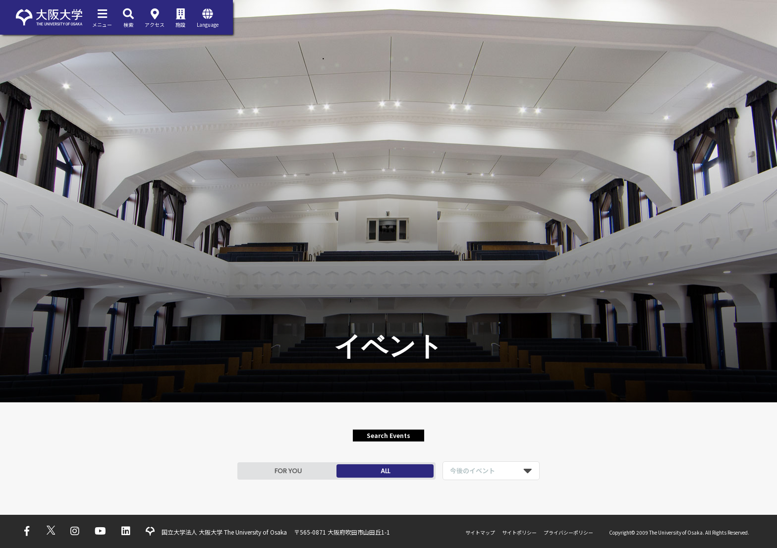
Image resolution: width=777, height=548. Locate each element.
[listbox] (491, 470)
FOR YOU (288, 471)
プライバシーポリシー (568, 532)
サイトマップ (480, 532)
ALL (385, 471)
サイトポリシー (519, 532)
